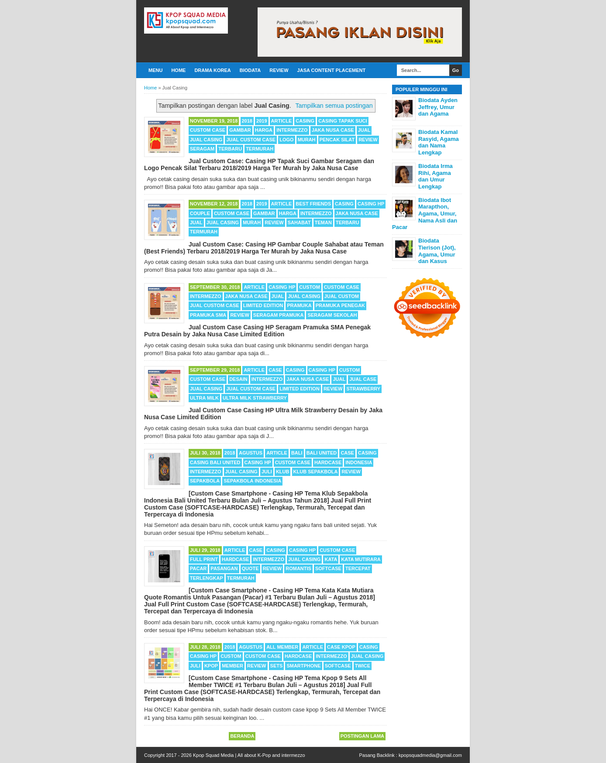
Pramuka (299, 305)
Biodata (250, 70)
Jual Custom (341, 296)
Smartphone (303, 665)
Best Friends (313, 203)
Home (178, 70)
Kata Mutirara (360, 559)
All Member (282, 647)
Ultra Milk (204, 397)
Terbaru (230, 148)
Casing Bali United (215, 462)
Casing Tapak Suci (342, 120)
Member (232, 665)
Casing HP (371, 203)
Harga (263, 130)
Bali (297, 452)
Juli (267, 471)
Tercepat (358, 568)
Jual (364, 130)
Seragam (202, 148)
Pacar (198, 568)
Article (281, 120)
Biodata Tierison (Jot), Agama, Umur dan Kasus (437, 250)
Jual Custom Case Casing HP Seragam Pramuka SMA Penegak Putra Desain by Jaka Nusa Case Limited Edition (257, 331)
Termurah (259, 148)
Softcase (328, 568)
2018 (247, 120)
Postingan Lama (362, 736)
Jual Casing (206, 139)
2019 (261, 120)
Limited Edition (263, 305)
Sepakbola (205, 480)
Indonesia (358, 462)
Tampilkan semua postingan (333, 105)
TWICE (362, 665)
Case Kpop (341, 647)
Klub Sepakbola (315, 471)
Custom (309, 287)
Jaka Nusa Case (333, 130)
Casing (305, 120)
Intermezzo (292, 130)
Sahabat (299, 222)
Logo (286, 139)
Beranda (242, 736)
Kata (330, 559)
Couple (200, 213)
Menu (155, 70)
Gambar (240, 130)
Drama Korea (212, 70)
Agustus (250, 452)
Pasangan (224, 568)
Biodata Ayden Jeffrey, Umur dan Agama (438, 107)
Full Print (204, 559)
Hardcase (327, 462)
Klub (282, 471)
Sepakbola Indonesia (252, 480)
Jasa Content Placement (331, 70)
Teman (323, 222)
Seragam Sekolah (332, 315)
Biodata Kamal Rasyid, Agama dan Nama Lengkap (438, 142)
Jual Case (362, 379)
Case (275, 370)
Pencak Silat (337, 139)
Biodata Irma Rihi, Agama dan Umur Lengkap (435, 176)
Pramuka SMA (208, 315)
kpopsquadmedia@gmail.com (430, 755)
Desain (238, 379)
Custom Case (207, 130)
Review (278, 70)
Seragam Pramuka (278, 315)
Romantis (298, 568)
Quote (250, 568)
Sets (276, 665)
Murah (307, 139)
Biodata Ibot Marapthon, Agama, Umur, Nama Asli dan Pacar (424, 213)
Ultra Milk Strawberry (255, 397)
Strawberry (363, 388)
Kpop (211, 665)
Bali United (321, 452)
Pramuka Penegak (340, 305)
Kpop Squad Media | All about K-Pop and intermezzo (249, 755)
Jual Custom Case (250, 139)
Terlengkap (206, 578)
